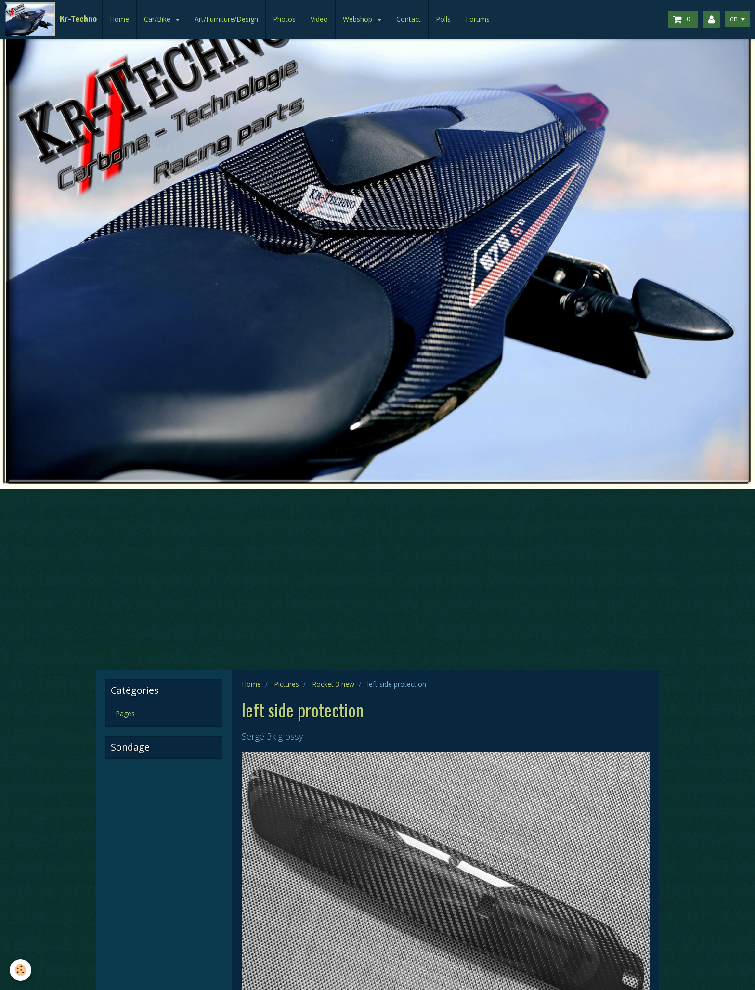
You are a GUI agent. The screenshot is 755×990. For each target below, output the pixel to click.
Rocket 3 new (333, 684)
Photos (284, 19)
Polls (443, 19)
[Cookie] (20, 970)
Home (119, 19)
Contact (408, 19)
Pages (125, 713)
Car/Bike (158, 19)
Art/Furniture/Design (226, 19)
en (734, 18)
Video (319, 19)
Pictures (286, 684)
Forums (478, 19)
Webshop (358, 19)
